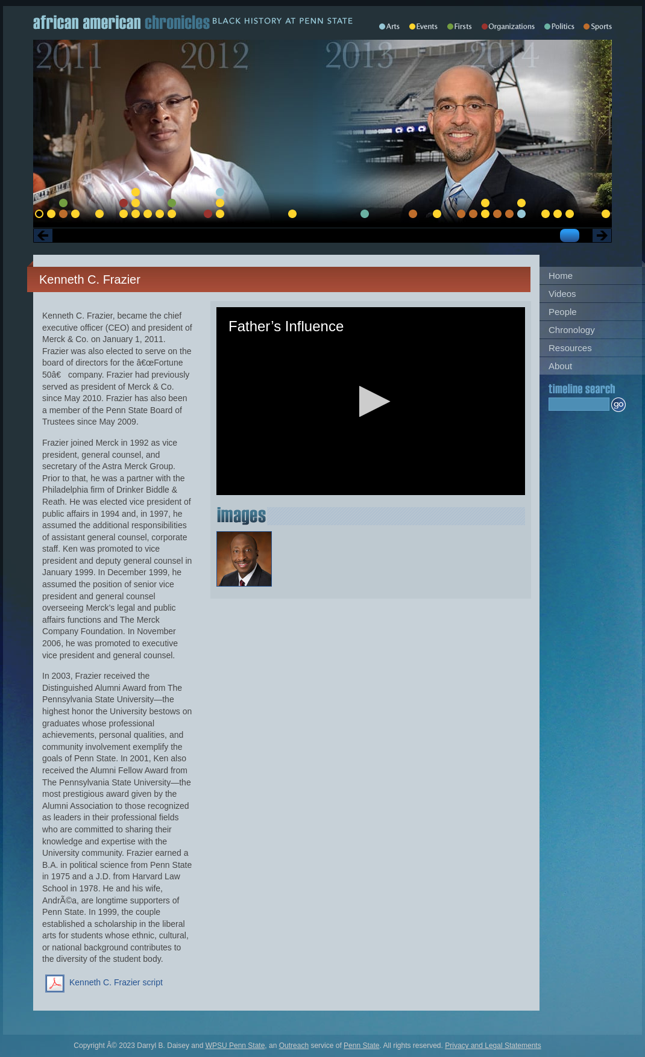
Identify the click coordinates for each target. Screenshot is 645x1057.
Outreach (294, 1045)
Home (561, 275)
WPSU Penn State (235, 1045)
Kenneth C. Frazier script (116, 982)
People (563, 312)
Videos (562, 293)
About (560, 366)
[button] (371, 401)
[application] (370, 401)
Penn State (361, 1045)
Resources (570, 348)
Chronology (572, 330)
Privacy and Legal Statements (493, 1045)
